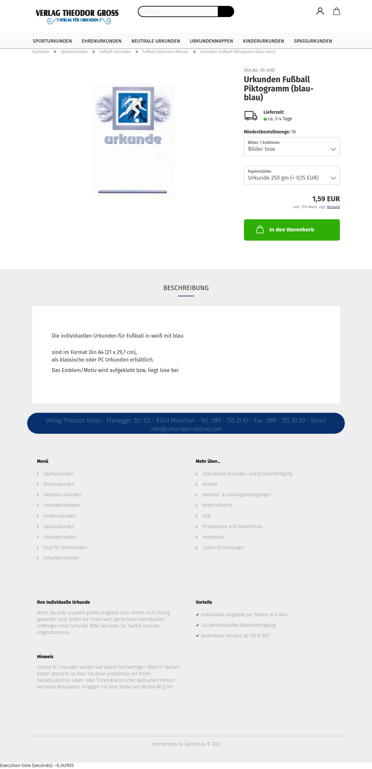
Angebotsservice (53, 632)
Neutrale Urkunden (155, 41)
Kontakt (209, 484)
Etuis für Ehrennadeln (65, 547)
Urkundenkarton (60, 537)
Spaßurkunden (313, 41)
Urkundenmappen (211, 41)
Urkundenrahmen (61, 558)
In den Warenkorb (284, 229)
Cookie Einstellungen (223, 547)
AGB (206, 516)
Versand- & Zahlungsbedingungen (236, 495)
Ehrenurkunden (101, 41)
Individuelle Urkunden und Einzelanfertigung (247, 474)
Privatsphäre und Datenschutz (232, 526)
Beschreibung (186, 288)
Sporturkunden (52, 41)
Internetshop (164, 744)
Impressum (213, 537)
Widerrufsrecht (217, 505)
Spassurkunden (59, 526)
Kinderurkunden (263, 41)
